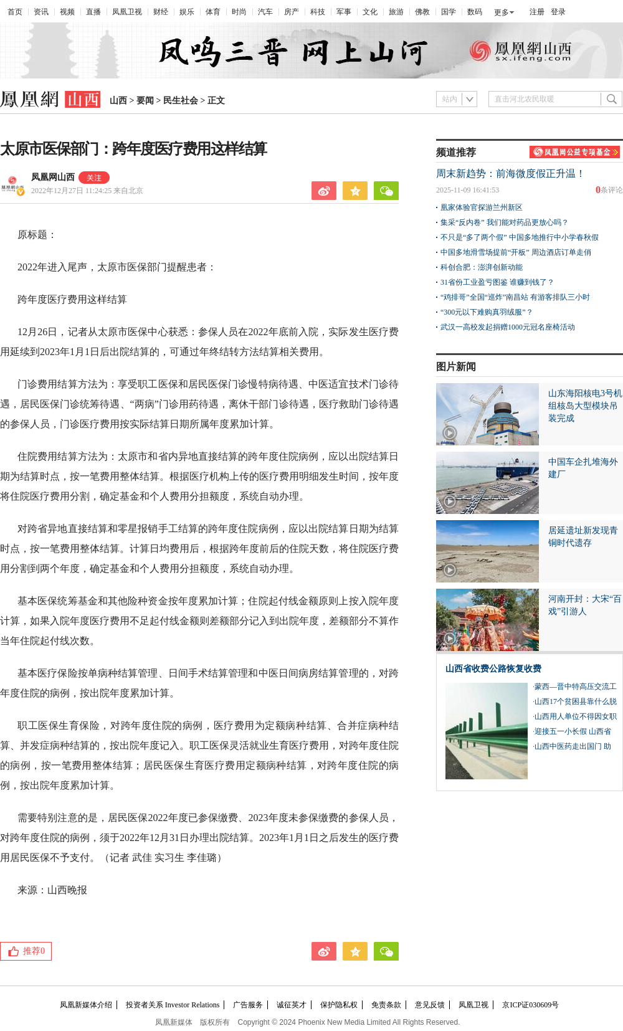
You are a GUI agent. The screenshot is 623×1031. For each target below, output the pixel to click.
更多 (501, 12)
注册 (537, 11)
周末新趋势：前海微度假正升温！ (511, 173)
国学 (448, 11)
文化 (370, 11)
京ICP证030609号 (530, 1004)
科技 (317, 11)
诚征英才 (292, 1004)
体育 (213, 11)
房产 (291, 11)
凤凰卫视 (127, 11)
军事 (343, 11)
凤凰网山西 (53, 177)
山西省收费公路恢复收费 (493, 668)
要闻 (145, 100)
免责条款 (386, 1004)
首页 (14, 11)
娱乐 (186, 11)
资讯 (41, 11)
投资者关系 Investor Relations (173, 1004)
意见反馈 (430, 1004)
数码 (474, 11)
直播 (93, 11)
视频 (67, 11)
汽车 (265, 11)
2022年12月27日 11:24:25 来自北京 (87, 190)
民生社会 (180, 100)
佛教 (422, 11)
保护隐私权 (339, 1004)
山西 (118, 100)
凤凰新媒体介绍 (86, 1004)
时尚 (239, 11)
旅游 (396, 11)
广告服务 (248, 1004)
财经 (160, 11)
